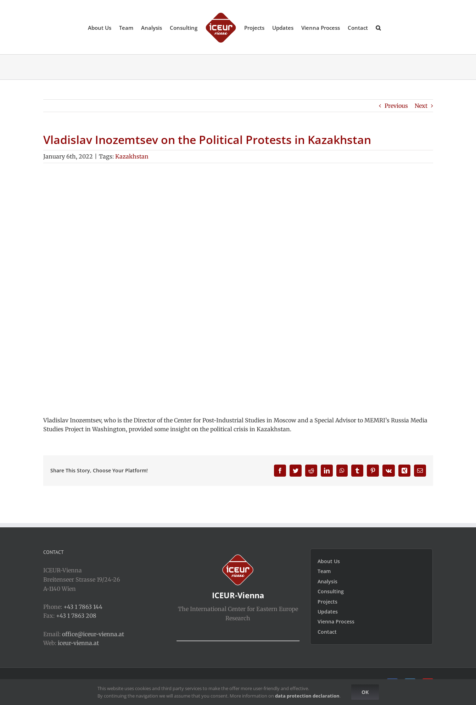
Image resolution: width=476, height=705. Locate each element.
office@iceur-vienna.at (93, 634)
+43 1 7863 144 (82, 606)
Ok (365, 692)
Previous (396, 105)
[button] (378, 27)
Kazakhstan (132, 156)
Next (421, 105)
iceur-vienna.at (78, 642)
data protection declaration (307, 696)
